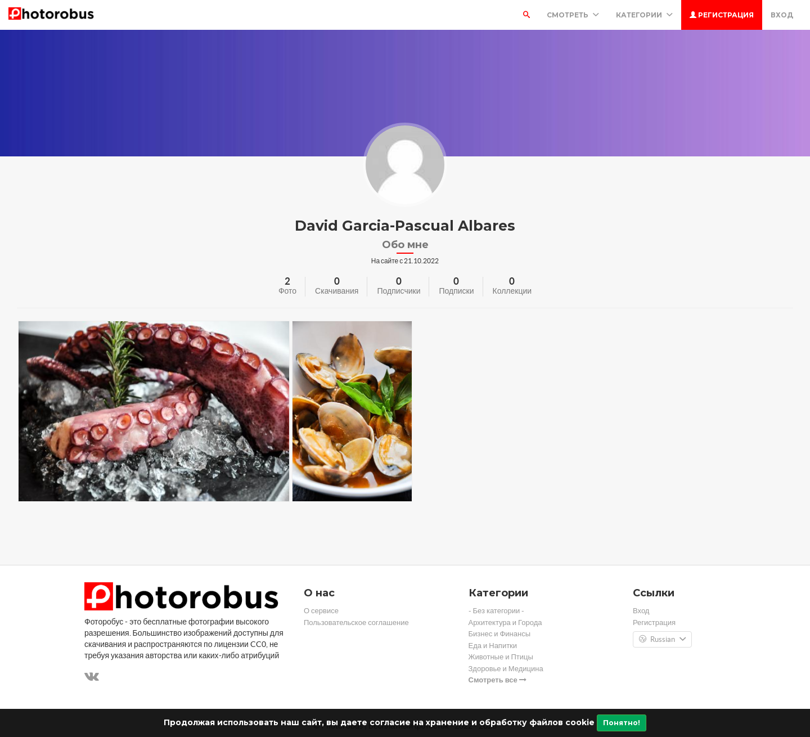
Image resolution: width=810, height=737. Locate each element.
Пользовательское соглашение (356, 622)
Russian (662, 639)
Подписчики (398, 290)
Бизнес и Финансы (500, 634)
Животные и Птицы (501, 657)
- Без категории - (497, 610)
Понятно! (621, 722)
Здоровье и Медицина (506, 668)
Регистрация (722, 15)
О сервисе (321, 610)
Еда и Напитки (493, 645)
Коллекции (512, 290)
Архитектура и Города (505, 622)
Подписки (456, 290)
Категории (644, 15)
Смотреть (573, 15)
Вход (782, 15)
